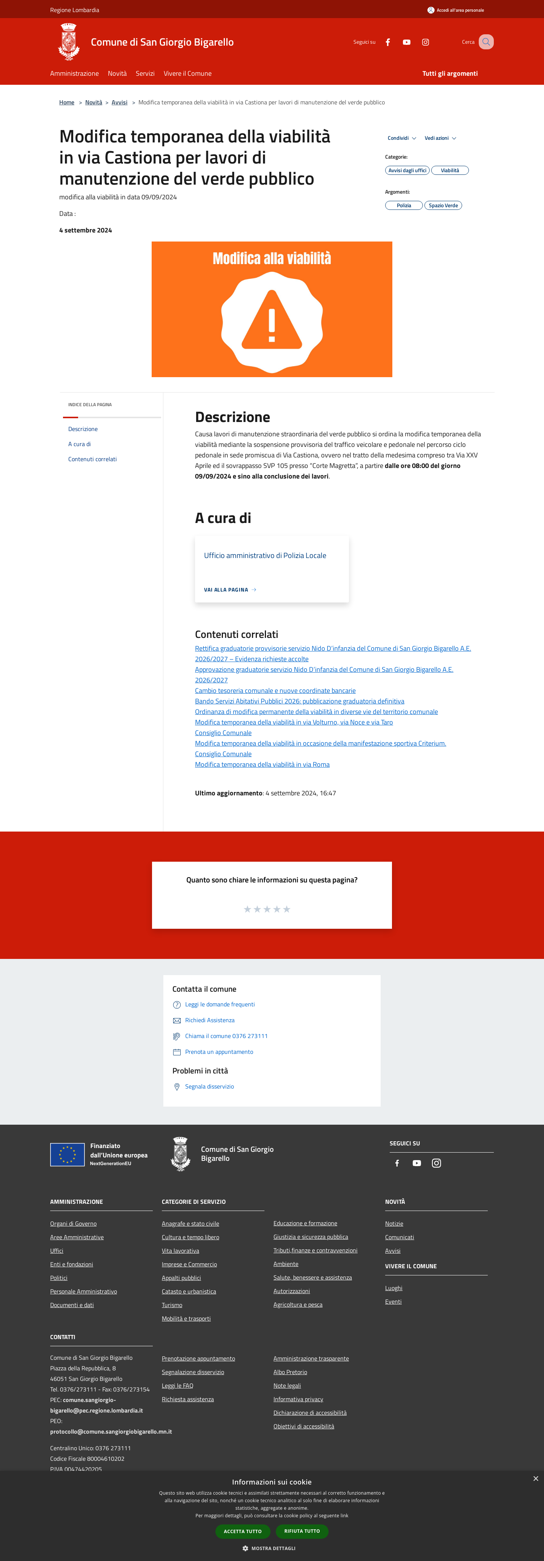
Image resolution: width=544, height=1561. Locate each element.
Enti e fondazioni (71, 1264)
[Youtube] (398, 42)
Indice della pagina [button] (90, 404)
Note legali (287, 1385)
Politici (59, 1277)
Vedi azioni (442, 138)
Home (66, 102)
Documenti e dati (72, 1304)
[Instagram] (417, 42)
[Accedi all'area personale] (456, 10)
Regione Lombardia (74, 9)
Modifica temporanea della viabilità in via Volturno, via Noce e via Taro (294, 722)
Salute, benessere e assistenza (313, 1277)
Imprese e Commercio (189, 1264)
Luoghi (394, 1287)
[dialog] (272, 1516)
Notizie (394, 1223)
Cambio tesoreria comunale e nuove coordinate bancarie (275, 690)
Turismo (172, 1304)
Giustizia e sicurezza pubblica (311, 1236)
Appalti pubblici (181, 1277)
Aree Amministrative (77, 1236)
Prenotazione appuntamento (198, 1358)
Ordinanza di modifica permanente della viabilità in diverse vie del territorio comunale (316, 711)
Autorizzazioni (292, 1290)
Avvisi (120, 102)
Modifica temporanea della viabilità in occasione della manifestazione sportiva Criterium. (320, 743)
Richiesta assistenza (188, 1399)
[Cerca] (485, 42)
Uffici (56, 1250)
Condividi (403, 138)
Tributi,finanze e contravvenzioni (316, 1250)
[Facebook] (379, 42)
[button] (272, 1548)
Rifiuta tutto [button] (302, 1531)
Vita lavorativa (180, 1250)
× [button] (535, 1479)
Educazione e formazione (305, 1223)
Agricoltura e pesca (298, 1304)
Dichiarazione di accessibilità (310, 1412)
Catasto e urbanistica (189, 1291)
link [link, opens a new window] (345, 1515)
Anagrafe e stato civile (190, 1223)
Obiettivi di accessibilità (304, 1426)
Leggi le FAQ (178, 1385)
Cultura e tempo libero (190, 1236)
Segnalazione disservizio (193, 1371)
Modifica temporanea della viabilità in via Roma (262, 764)
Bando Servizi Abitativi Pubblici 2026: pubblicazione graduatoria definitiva (299, 701)
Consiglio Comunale (223, 733)
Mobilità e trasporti (186, 1318)
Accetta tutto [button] (243, 1531)
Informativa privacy (298, 1399)
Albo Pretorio (290, 1371)
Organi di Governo (73, 1223)
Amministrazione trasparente (311, 1358)
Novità (93, 102)
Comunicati (399, 1236)
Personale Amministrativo (83, 1291)
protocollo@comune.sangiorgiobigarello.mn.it (111, 1431)
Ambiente (286, 1263)
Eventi (393, 1301)
